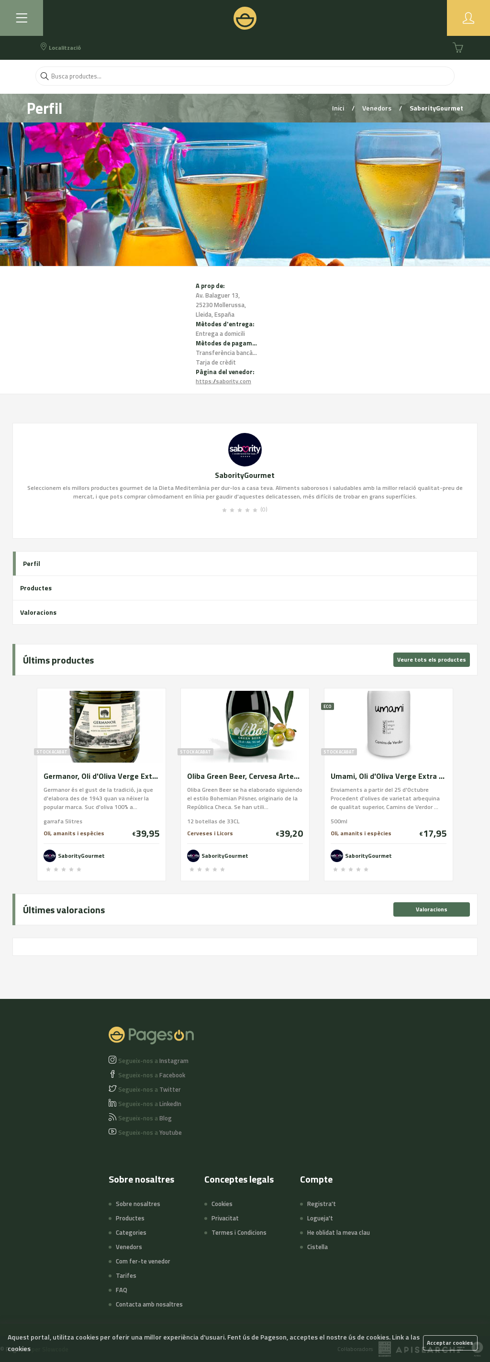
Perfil (31, 563)
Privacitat (225, 1218)
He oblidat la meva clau (338, 1232)
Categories (131, 1232)
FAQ (121, 1290)
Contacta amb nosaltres (149, 1304)
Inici (338, 108)
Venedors (377, 108)
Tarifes (126, 1275)
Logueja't (320, 1218)
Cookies (222, 1203)
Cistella (317, 1246)
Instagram (153, 1060)
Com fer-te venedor (143, 1261)
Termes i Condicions (239, 1232)
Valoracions (38, 612)
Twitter (149, 1089)
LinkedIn (149, 1103)
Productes (36, 588)
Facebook (151, 1075)
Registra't (321, 1203)
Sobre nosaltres (138, 1203)
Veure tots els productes (431, 659)
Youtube (150, 1132)
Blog (145, 1118)
